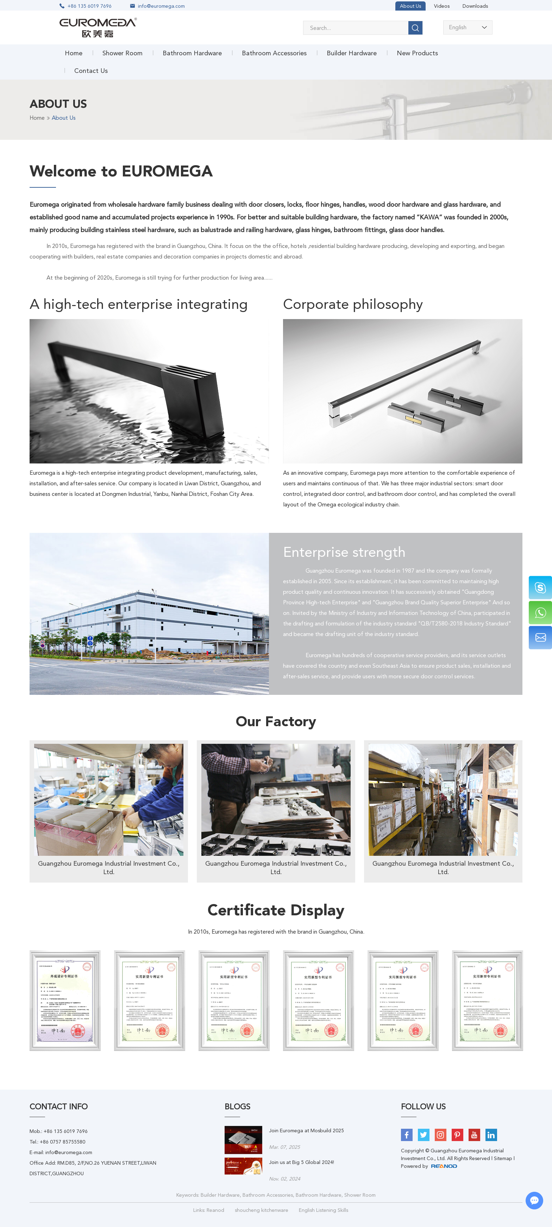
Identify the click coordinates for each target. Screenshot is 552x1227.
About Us (410, 6)
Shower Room (122, 53)
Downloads (475, 6)
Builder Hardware (352, 53)
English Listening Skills (323, 1210)
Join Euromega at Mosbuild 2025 (306, 1130)
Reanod (215, 1210)
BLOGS (237, 1106)
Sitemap (503, 1158)
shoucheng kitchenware (261, 1210)
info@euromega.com (161, 6)
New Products (417, 53)
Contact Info (59, 1106)
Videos (442, 6)
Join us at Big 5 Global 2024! (301, 1162)
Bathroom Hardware (192, 53)
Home (73, 53)
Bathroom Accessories (274, 53)
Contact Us (91, 70)
